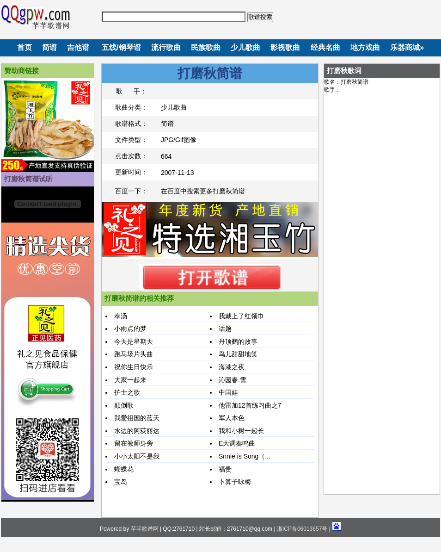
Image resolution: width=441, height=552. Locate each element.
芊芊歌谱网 (145, 529)
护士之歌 (127, 392)
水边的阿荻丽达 (136, 430)
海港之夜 (232, 367)
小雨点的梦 (130, 328)
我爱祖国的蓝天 (136, 418)
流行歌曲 (166, 47)
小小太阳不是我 (136, 456)
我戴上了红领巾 (241, 316)
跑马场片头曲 (133, 354)
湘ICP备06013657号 (302, 529)
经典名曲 (325, 47)
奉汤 (120, 316)
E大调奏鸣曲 (237, 443)
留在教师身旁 (133, 443)
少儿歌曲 (245, 47)
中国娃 (228, 392)
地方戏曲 (365, 47)
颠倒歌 (124, 405)
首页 (24, 47)
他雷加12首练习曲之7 (250, 405)
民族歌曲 (205, 47)
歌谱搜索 (260, 16)
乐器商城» (407, 47)
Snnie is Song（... (244, 456)
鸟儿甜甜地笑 (238, 354)
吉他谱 (78, 47)
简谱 (49, 47)
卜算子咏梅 (235, 481)
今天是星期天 (133, 341)
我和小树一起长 (241, 430)
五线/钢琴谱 (121, 47)
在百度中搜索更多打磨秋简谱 (203, 191)
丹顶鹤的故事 (238, 341)
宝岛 (120, 481)
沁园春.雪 (232, 380)
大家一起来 (130, 380)
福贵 (225, 469)
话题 (225, 328)
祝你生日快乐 (133, 367)
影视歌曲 (285, 47)
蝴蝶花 (124, 469)
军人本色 (232, 418)
